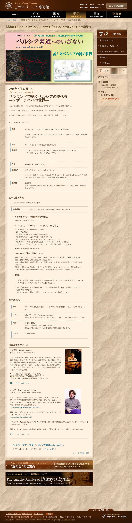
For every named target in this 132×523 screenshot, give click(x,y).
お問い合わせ (27, 514)
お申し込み (106, 63)
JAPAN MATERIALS (68, 520)
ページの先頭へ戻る (82, 453)
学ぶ (14, 20)
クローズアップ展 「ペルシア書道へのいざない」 (40, 445)
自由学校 (103, 57)
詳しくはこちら (50, 449)
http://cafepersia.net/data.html (21, 417)
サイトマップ (38, 514)
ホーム (7, 20)
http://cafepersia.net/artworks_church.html (25, 407)
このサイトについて (13, 514)
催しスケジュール (106, 40)
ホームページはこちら (20, 383)
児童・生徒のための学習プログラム (113, 52)
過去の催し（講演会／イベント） (112, 46)
